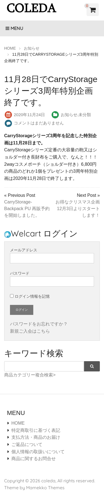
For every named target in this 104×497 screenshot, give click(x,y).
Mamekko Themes (45, 487)
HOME (18, 423)
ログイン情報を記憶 (30, 296)
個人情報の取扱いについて (38, 451)
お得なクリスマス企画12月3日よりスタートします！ (77, 209)
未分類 (84, 114)
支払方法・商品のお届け (35, 437)
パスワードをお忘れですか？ (39, 324)
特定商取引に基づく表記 (35, 430)
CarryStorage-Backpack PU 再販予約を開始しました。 (27, 209)
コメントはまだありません (39, 123)
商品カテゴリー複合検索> (29, 375)
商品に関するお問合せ (33, 458)
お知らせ (69, 114)
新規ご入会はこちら (30, 331)
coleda (48, 480)
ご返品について (26, 444)
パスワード (52, 279)
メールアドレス (52, 255)
